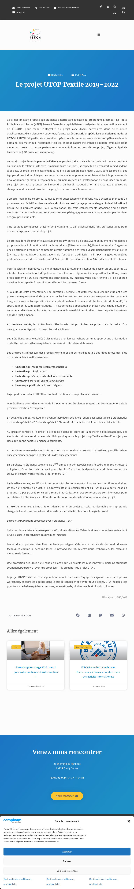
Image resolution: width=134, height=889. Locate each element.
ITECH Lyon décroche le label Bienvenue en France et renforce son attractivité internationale (98, 671)
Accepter (67, 851)
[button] (129, 821)
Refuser (67, 861)
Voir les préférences (67, 870)
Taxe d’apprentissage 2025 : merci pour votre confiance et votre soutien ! (36, 671)
